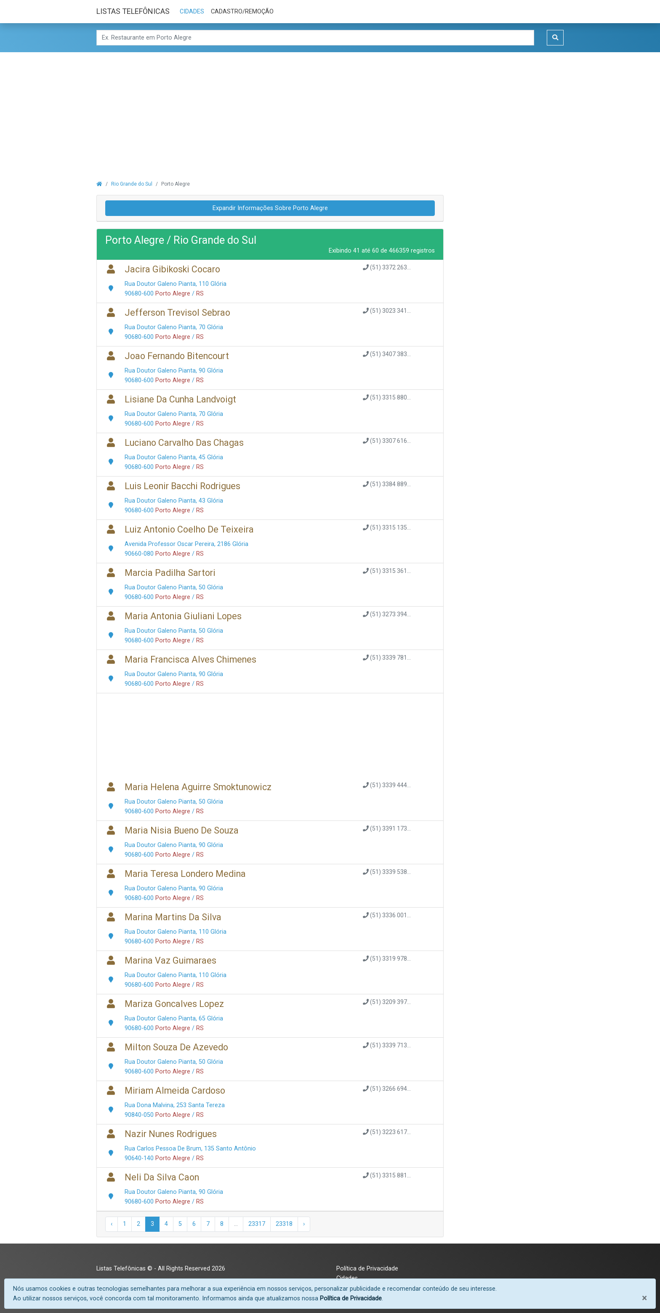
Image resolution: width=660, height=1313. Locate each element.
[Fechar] (644, 1298)
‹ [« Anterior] (111, 1224)
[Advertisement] (330, 111)
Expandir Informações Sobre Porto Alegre (270, 208)
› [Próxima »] (304, 1224)
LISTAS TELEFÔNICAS (133, 11)
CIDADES (192, 11)
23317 (256, 1224)
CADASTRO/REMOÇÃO (242, 11)
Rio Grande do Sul (131, 184)
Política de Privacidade (367, 1268)
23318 (284, 1224)
